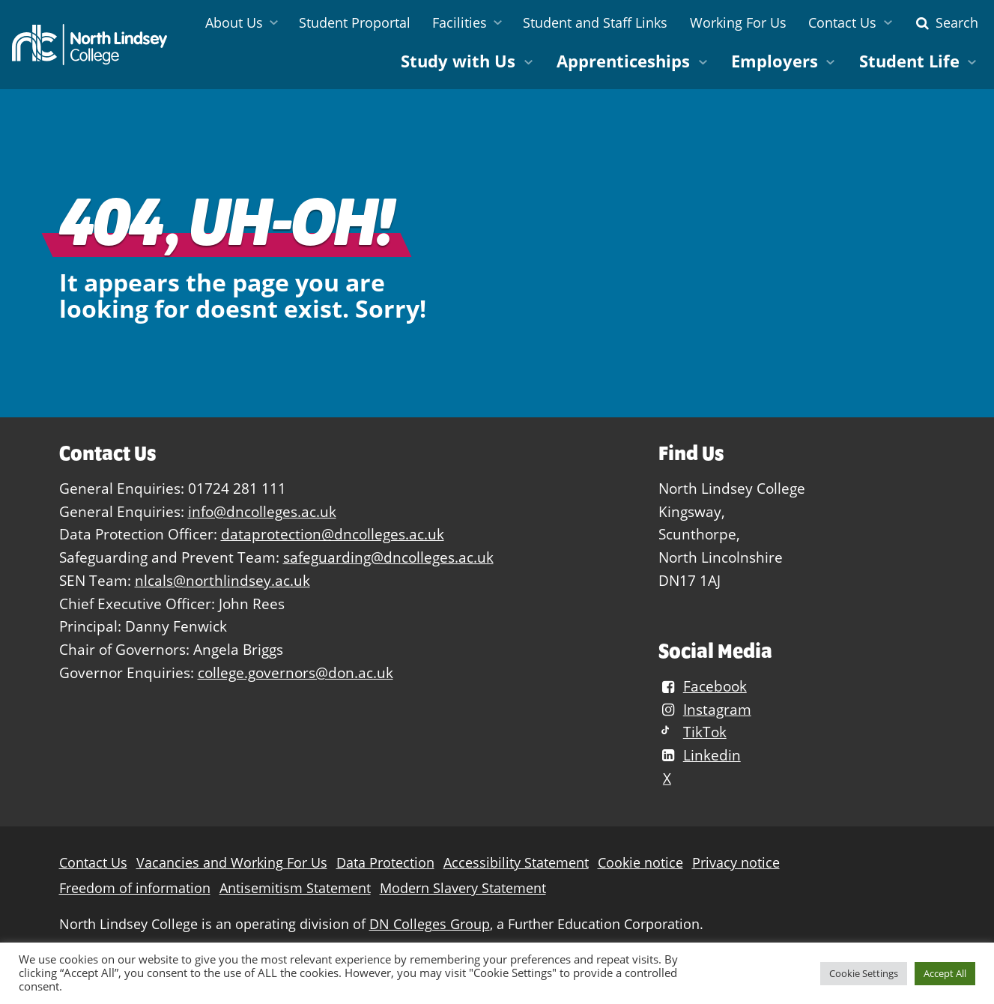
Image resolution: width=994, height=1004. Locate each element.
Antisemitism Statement (295, 888)
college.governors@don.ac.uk (295, 672)
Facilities (459, 22)
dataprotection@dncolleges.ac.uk (332, 533)
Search (945, 22)
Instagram (704, 709)
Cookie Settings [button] (863, 973)
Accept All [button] (945, 973)
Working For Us (738, 22)
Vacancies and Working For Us (231, 862)
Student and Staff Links (595, 22)
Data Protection (385, 862)
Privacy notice (736, 862)
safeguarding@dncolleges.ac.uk (388, 557)
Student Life (909, 61)
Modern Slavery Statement (463, 888)
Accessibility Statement (516, 862)
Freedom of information (134, 888)
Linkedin (699, 755)
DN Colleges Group (429, 924)
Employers (774, 61)
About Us (234, 22)
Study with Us (458, 61)
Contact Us (842, 22)
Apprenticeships (623, 61)
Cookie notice (640, 862)
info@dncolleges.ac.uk (262, 511)
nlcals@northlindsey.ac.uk (222, 580)
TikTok (692, 731)
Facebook (702, 686)
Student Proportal (354, 22)
